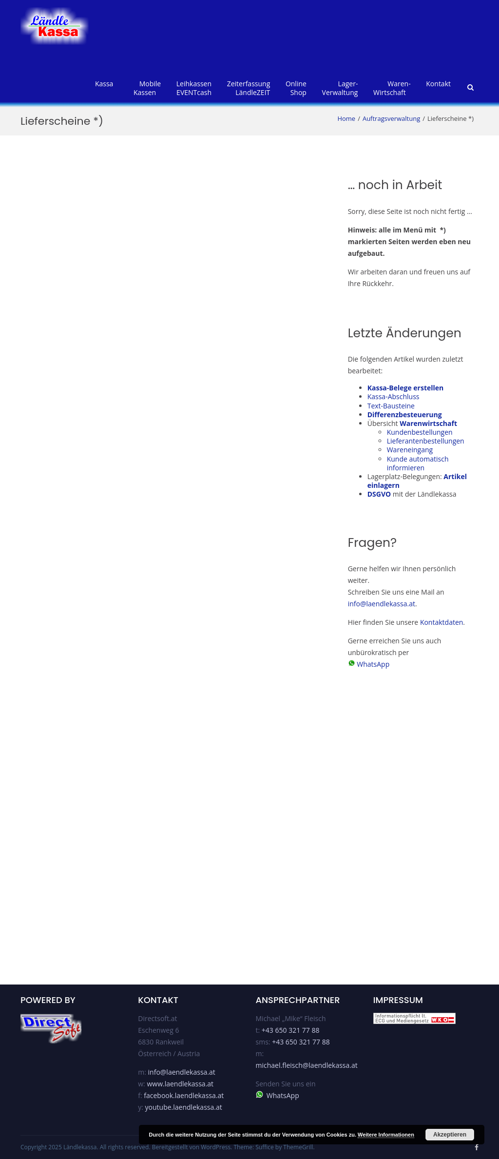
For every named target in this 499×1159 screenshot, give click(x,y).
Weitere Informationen (386, 1135)
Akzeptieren (449, 1134)
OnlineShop (296, 88)
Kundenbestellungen (420, 432)
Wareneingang (410, 449)
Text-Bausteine (391, 405)
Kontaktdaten (441, 622)
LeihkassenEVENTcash (193, 88)
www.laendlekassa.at (180, 1083)
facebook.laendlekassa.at (184, 1095)
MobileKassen (147, 88)
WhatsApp (373, 664)
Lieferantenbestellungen (425, 440)
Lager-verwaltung (340, 88)
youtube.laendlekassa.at (183, 1107)
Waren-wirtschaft (392, 88)
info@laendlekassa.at (381, 603)
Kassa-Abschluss (393, 396)
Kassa (104, 83)
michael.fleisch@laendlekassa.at (307, 1065)
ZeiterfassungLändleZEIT (248, 88)
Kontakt (438, 83)
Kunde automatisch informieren (418, 463)
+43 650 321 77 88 (291, 1030)
